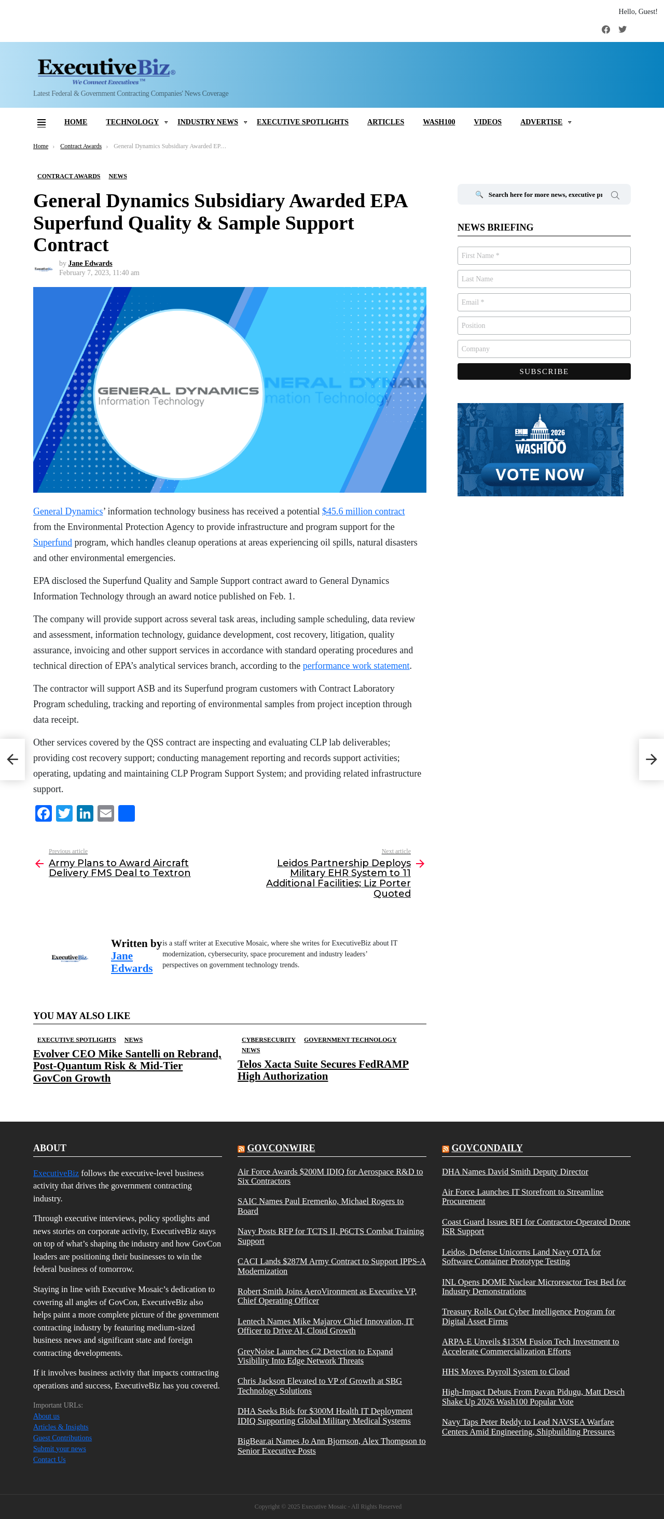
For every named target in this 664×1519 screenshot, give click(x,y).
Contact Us (49, 1460)
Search (615, 197)
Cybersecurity (269, 1039)
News (134, 1039)
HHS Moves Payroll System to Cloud (506, 1372)
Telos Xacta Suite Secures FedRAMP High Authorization (323, 1070)
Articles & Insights (61, 1427)
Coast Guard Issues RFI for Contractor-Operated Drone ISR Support (536, 1226)
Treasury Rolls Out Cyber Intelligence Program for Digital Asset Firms (528, 1316)
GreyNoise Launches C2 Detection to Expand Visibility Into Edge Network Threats (315, 1356)
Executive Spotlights (303, 122)
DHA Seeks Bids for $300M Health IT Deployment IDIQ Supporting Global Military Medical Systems (325, 1416)
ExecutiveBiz (56, 1173)
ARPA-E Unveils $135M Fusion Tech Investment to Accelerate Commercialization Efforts (530, 1346)
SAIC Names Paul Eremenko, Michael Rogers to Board (321, 1206)
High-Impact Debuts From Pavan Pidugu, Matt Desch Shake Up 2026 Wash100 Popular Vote (533, 1396)
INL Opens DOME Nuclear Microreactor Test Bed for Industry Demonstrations (534, 1287)
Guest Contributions (62, 1438)
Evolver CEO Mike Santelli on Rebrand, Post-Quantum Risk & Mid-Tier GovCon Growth (127, 1066)
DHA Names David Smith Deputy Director (515, 1172)
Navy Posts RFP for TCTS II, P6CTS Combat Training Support (331, 1236)
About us (46, 1416)
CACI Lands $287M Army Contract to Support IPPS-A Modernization (332, 1266)
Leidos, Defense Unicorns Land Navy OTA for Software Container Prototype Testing (521, 1257)
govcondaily (486, 1148)
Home (75, 122)
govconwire (281, 1148)
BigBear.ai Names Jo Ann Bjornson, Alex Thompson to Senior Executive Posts (332, 1446)
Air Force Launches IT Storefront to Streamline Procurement (522, 1196)
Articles (385, 122)
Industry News (207, 122)
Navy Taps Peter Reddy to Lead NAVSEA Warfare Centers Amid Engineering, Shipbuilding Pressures (528, 1426)
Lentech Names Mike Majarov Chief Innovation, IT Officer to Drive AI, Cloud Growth (325, 1326)
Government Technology (350, 1039)
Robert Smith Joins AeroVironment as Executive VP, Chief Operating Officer (327, 1296)
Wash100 (439, 122)
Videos (488, 122)
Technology (132, 122)
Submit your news (59, 1449)
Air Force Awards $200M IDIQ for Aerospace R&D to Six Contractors (330, 1176)
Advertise (541, 122)
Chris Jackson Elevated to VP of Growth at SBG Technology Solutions (320, 1386)
